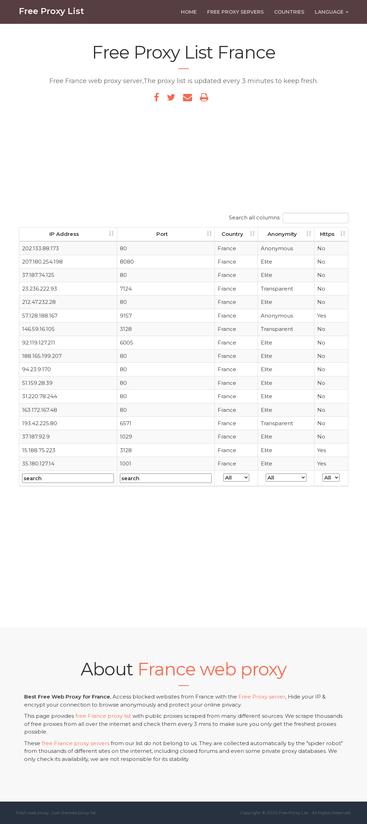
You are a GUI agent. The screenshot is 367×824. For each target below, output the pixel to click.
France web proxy (211, 669)
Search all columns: (288, 218)
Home (189, 16)
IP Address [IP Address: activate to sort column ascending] (64, 234)
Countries (289, 16)
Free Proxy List (51, 16)
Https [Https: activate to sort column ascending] (327, 234)
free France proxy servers (75, 743)
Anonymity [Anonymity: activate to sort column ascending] (282, 234)
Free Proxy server (261, 696)
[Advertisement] (183, 160)
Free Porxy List (293, 812)
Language (331, 16)
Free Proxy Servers (235, 16)
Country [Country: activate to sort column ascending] (232, 234)
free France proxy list (103, 716)
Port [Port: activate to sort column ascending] (162, 234)
